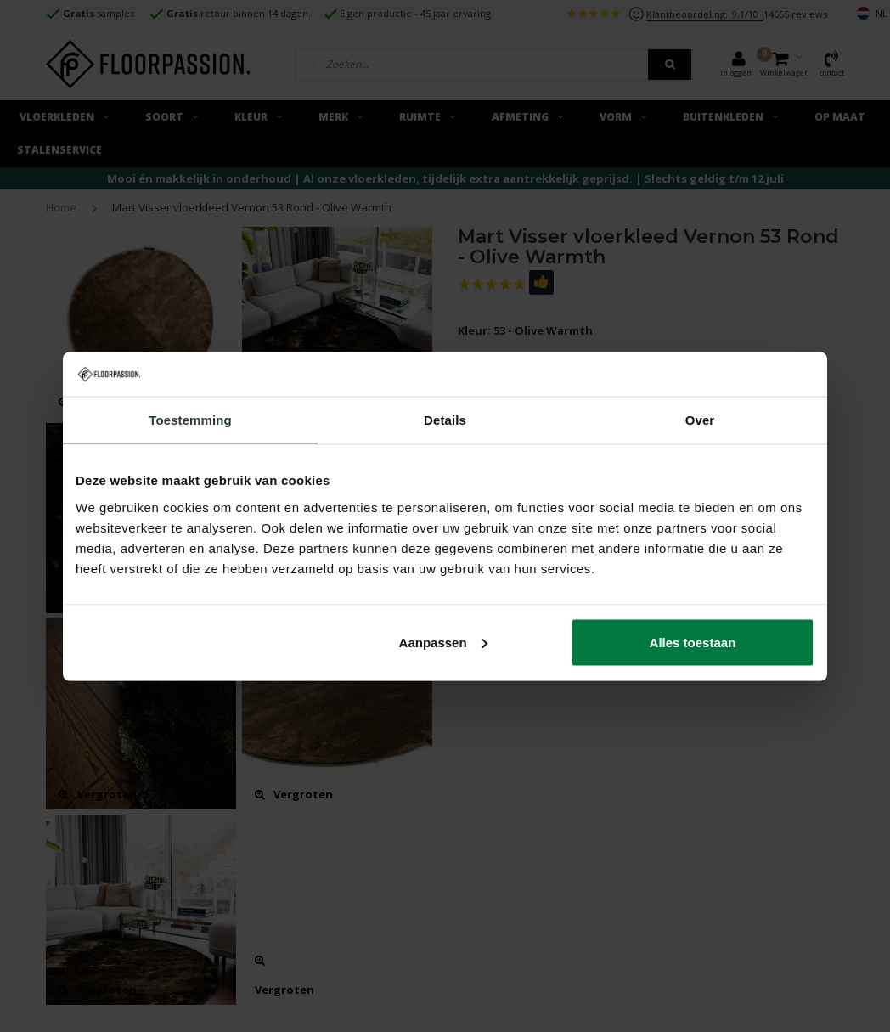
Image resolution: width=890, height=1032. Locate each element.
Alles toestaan (693, 641)
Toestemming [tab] (190, 420)
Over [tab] (700, 420)
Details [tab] (445, 420)
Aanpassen (443, 641)
